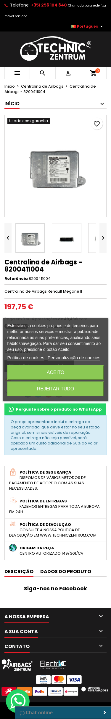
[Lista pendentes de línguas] (87, 26)
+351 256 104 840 (49, 5)
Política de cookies (25, 357)
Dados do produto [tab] (65, 571)
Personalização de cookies (74, 357)
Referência (16, 278)
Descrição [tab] (18, 571)
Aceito (55, 372)
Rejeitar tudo (55, 388)
